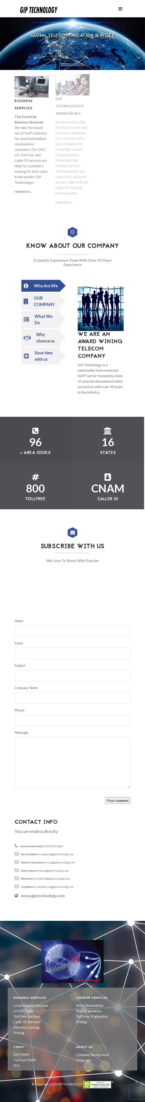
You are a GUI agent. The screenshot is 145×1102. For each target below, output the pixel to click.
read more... (23, 190)
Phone (19, 710)
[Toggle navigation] (120, 8)
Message (21, 732)
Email (19, 643)
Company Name (26, 688)
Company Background (92, 1055)
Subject (20, 665)
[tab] (40, 286)
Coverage (83, 1060)
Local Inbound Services (30, 1005)
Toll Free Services (26, 1016)
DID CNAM (21, 1054)
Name (19, 621)
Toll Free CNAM (24, 1060)
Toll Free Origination (92, 1016)
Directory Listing (26, 1027)
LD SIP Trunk (23, 1011)
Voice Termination (89, 1005)
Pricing (18, 1033)
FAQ (16, 1065)
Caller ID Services (26, 1022)
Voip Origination (88, 1011)
